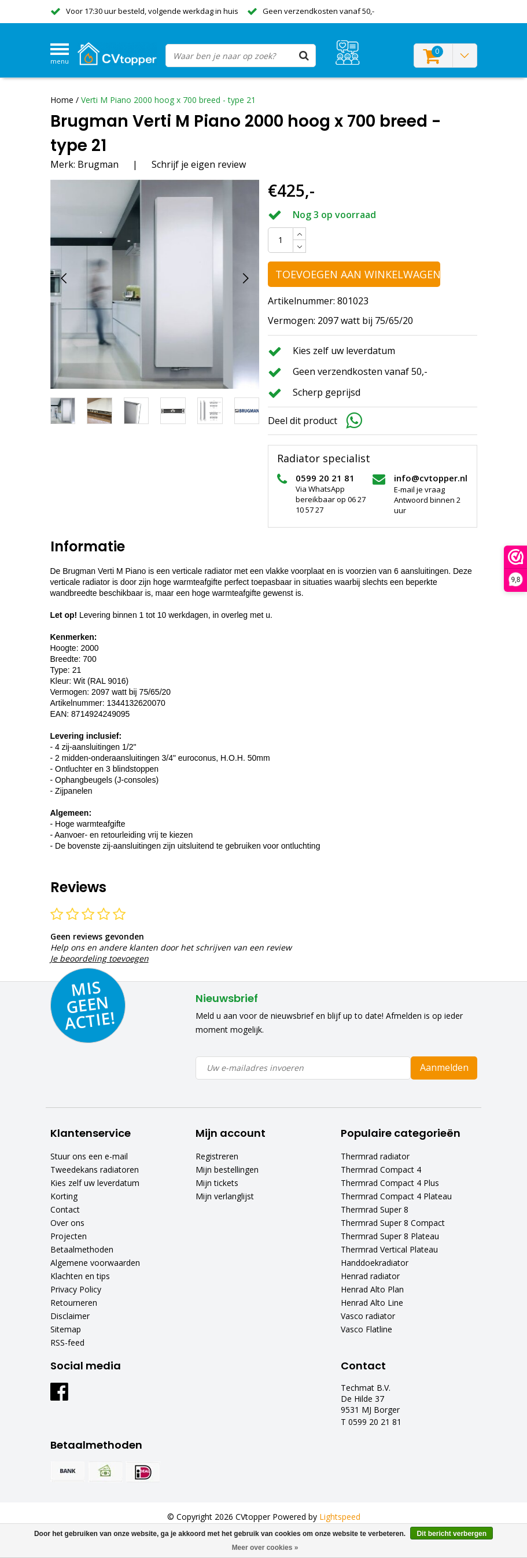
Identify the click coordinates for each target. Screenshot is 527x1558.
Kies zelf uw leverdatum (94, 1182)
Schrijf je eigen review (199, 164)
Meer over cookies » (265, 1548)
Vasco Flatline (366, 1329)
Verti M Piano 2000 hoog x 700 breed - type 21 (168, 99)
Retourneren (73, 1302)
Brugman (98, 164)
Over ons (67, 1222)
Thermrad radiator (375, 1156)
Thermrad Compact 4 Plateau (396, 1196)
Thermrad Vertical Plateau (389, 1249)
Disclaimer (70, 1315)
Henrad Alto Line (372, 1302)
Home (61, 99)
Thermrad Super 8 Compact (393, 1222)
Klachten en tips (80, 1275)
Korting (64, 1196)
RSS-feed (67, 1342)
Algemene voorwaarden (95, 1262)
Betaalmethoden (81, 1249)
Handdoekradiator (374, 1262)
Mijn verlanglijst (225, 1196)
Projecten (68, 1236)
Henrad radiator (370, 1275)
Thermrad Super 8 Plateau (390, 1236)
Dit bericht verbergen (452, 1534)
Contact (65, 1209)
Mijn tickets (217, 1182)
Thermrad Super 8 (374, 1209)
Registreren (217, 1156)
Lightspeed (339, 1516)
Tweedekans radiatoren (94, 1169)
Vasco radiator (368, 1315)
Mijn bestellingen (227, 1169)
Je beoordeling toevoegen (99, 958)
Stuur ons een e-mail (89, 1156)
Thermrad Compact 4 (381, 1169)
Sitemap (65, 1329)
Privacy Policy (75, 1289)
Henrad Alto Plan (372, 1289)
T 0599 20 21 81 (371, 1421)
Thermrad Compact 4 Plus (390, 1182)
